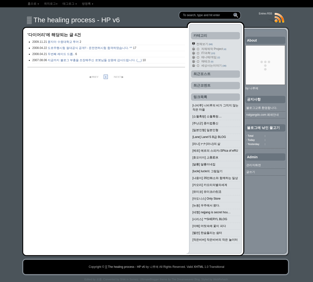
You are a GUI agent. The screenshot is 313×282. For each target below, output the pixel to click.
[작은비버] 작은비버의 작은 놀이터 (215, 239)
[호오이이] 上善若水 (205, 157)
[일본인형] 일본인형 (205, 130)
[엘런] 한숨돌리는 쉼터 (207, 233)
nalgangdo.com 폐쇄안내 (262, 114)
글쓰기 (250, 172)
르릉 (99, 279)
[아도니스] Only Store (206, 198)
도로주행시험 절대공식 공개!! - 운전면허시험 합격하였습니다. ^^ (90, 48)
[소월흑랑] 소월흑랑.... (207, 116)
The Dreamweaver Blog (185, 279)
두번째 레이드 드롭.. (61, 54)
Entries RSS (265, 13)
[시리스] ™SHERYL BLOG (209, 219)
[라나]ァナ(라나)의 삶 (206, 144)
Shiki (123, 279)
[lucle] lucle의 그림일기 (207, 171)
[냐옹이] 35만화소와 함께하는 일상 (215, 178)
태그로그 (70, 3)
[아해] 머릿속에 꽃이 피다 (209, 226)
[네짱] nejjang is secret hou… (211, 212)
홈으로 (33, 3)
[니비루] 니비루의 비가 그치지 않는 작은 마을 (215, 107)
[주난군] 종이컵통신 (205, 123)
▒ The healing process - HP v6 (73, 20)
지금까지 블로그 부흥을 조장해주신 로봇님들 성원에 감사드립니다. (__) (95, 60)
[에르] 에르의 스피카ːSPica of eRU (215, 150)
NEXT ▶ (118, 76)
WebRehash (220, 279)
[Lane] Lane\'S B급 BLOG (209, 137)
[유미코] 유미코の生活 (206, 191)
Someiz (133, 279)
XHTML (198, 267)
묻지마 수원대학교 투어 (63, 42)
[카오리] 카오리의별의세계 (209, 185)
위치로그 (51, 3)
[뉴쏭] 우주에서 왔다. (206, 205)
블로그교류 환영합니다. (261, 108)
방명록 (87, 3)
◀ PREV (94, 76)
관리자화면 (253, 165)
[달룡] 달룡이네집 (203, 164)
